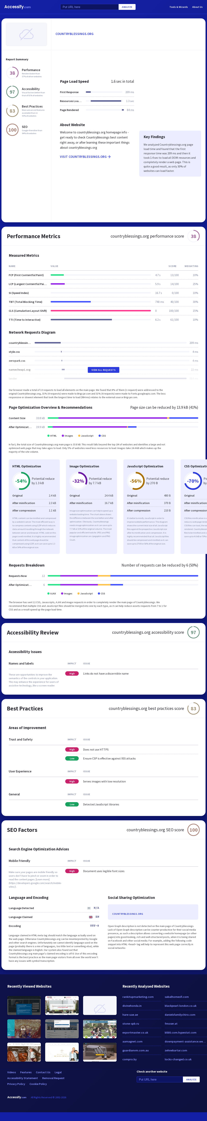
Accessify (17, 7)
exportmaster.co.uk (135, 1032)
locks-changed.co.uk (178, 1059)
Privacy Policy (16, 1084)
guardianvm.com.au (135, 1050)
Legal (58, 1072)
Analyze (127, 7)
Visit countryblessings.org (85, 157)
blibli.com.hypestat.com (180, 1032)
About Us (197, 7)
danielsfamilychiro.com (180, 1014)
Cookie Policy (38, 1084)
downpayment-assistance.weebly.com (186, 1041)
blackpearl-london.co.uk (180, 1005)
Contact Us (43, 1072)
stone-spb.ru (130, 1023)
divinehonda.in (132, 1005)
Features (26, 1072)
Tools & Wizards (178, 7)
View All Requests (103, 370)
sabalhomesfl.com (177, 997)
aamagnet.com (132, 1041)
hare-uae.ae (130, 1014)
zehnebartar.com (176, 1050)
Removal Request (53, 1078)
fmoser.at (171, 1023)
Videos (11, 1072)
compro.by (129, 1059)
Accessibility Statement (22, 1078)
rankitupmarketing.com (138, 997)
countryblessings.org (74, 34)
